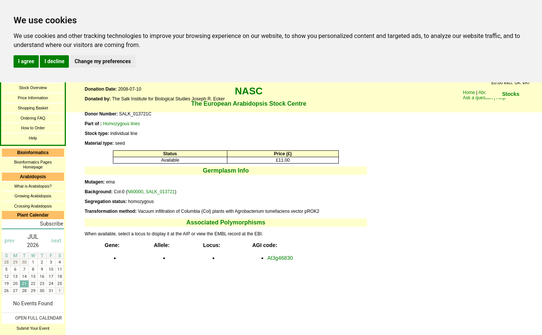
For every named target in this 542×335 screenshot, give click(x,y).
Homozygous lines (121, 123)
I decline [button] (54, 61)
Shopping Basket (33, 108)
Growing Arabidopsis (33, 196)
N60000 (135, 191)
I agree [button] (26, 61)
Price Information (33, 97)
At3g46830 (280, 258)
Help (33, 138)
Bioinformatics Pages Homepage (33, 164)
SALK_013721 (160, 191)
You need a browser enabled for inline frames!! (511, 105)
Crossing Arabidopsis (33, 206)
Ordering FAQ (33, 118)
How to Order (33, 128)
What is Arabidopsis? (33, 186)
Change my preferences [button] (103, 61)
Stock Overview (33, 87)
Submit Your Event (33, 328)
